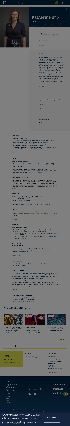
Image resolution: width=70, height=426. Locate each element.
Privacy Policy (16, 423)
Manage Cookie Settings (52, 417)
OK (52, 421)
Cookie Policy (24, 423)
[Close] (67, 419)
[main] (35, 419)
